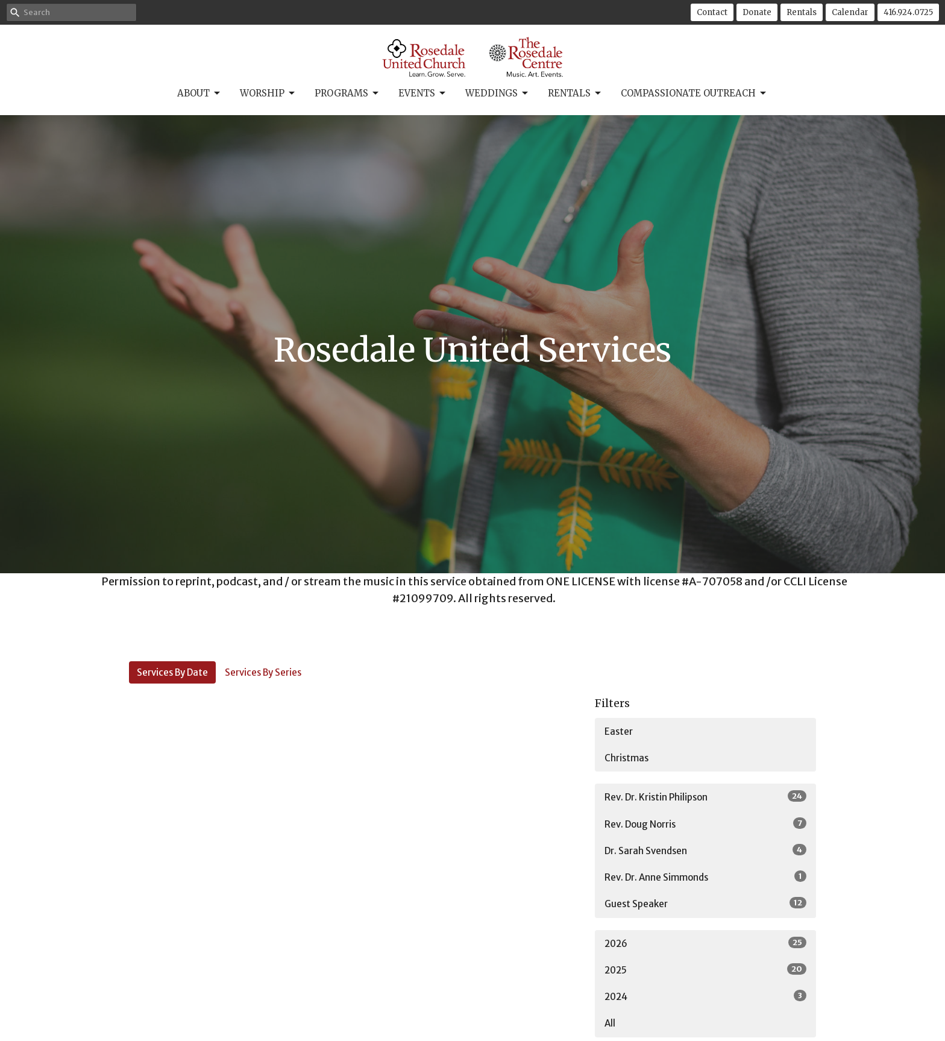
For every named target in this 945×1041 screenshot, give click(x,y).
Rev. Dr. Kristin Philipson (705, 796)
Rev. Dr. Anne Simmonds (705, 876)
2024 (705, 996)
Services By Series (263, 672)
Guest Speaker (705, 903)
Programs (347, 93)
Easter (618, 731)
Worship (268, 93)
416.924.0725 (908, 12)
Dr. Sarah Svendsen (705, 850)
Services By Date (172, 672)
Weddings (497, 93)
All (609, 1023)
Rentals (801, 12)
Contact (712, 12)
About (199, 93)
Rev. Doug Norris (705, 823)
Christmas (626, 758)
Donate (756, 12)
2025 (705, 969)
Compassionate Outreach (694, 93)
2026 (705, 943)
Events (422, 93)
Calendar (850, 12)
